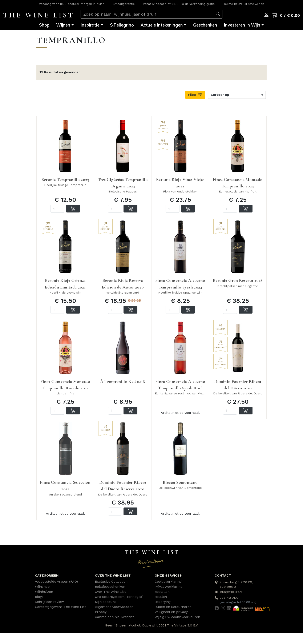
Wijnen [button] (63, 25)
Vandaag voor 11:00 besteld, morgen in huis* (71, 3)
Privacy (100, 612)
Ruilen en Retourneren (173, 607)
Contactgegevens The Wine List (60, 607)
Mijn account (105, 602)
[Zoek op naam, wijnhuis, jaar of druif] (147, 14)
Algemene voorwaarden (114, 607)
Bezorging (163, 602)
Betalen (161, 597)
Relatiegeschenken (110, 587)
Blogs (39, 597)
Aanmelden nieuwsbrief (114, 617)
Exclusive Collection (111, 582)
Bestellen (162, 592)
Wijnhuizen (44, 592)
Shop (44, 25)
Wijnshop (42, 587)
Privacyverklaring (168, 587)
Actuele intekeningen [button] (162, 25)
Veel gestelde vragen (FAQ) (56, 582)
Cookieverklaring (168, 582)
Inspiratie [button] (90, 25)
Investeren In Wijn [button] (242, 25)
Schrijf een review (49, 602)
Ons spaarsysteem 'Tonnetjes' (119, 597)
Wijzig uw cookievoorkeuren (177, 617)
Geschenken (205, 25)
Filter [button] (195, 95)
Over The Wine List (110, 592)
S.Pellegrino (122, 25)
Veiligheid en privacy (171, 612)
